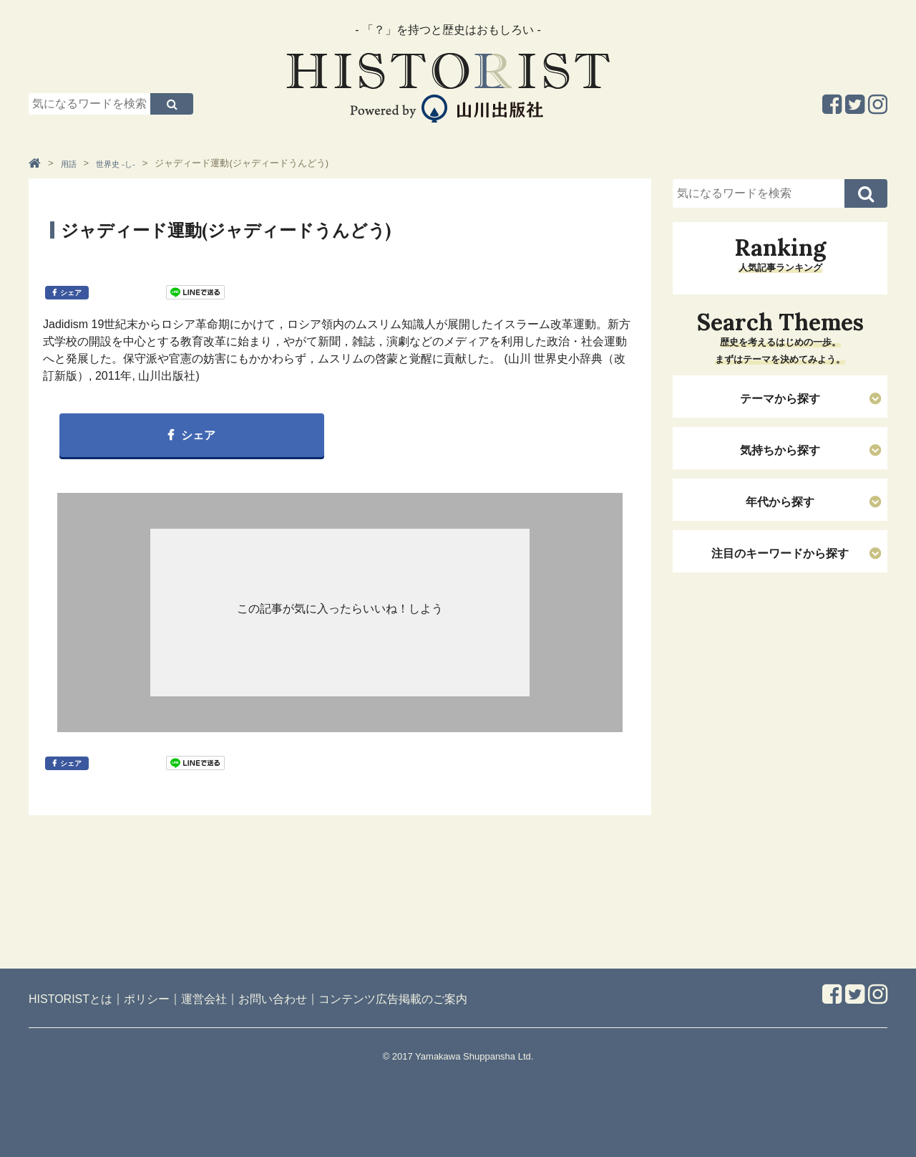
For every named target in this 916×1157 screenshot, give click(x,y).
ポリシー (147, 999)
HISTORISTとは (70, 999)
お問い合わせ (272, 999)
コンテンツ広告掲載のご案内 (392, 999)
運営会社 (204, 999)
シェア (71, 293)
